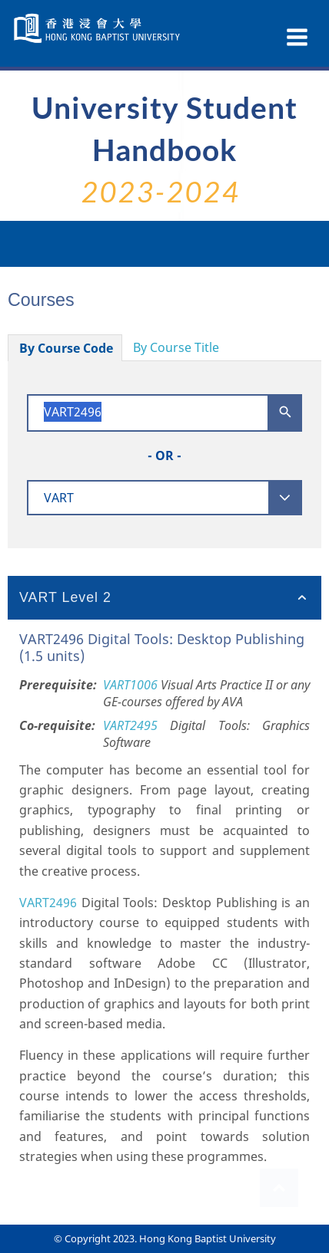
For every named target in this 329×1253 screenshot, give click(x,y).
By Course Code (66, 348)
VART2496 (48, 902)
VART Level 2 (65, 597)
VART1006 (130, 684)
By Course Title (176, 347)
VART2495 (130, 725)
